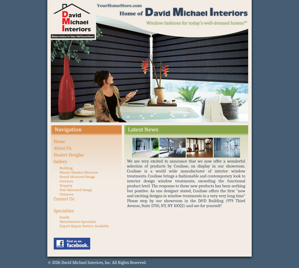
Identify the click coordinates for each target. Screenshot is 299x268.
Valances (66, 194)
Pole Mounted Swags (76, 190)
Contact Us (64, 199)
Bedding (66, 168)
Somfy (64, 217)
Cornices (66, 181)
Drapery (66, 185)
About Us (62, 148)
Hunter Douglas (69, 155)
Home (59, 141)
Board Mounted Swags (77, 176)
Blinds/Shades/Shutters (79, 172)
